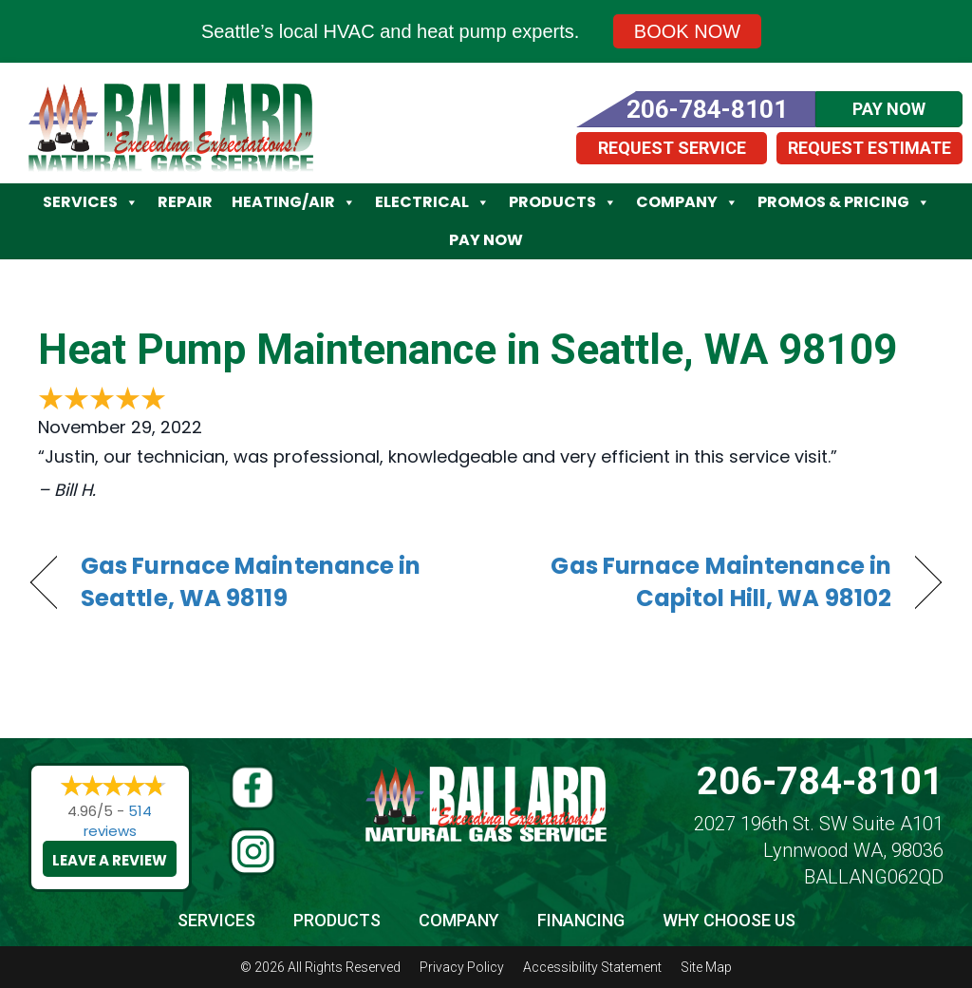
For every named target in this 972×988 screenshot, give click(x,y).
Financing (581, 920)
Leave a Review (109, 860)
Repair (185, 202)
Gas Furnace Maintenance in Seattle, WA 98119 (251, 582)
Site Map (706, 967)
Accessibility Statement (592, 967)
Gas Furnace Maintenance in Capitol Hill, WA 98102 (702, 582)
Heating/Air (294, 202)
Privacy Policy (462, 967)
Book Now (687, 31)
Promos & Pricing (843, 202)
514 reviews (118, 821)
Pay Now (486, 240)
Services (91, 202)
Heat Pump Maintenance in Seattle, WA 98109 (467, 349)
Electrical (432, 202)
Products (563, 202)
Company (687, 202)
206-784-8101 (820, 781)
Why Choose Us (729, 920)
